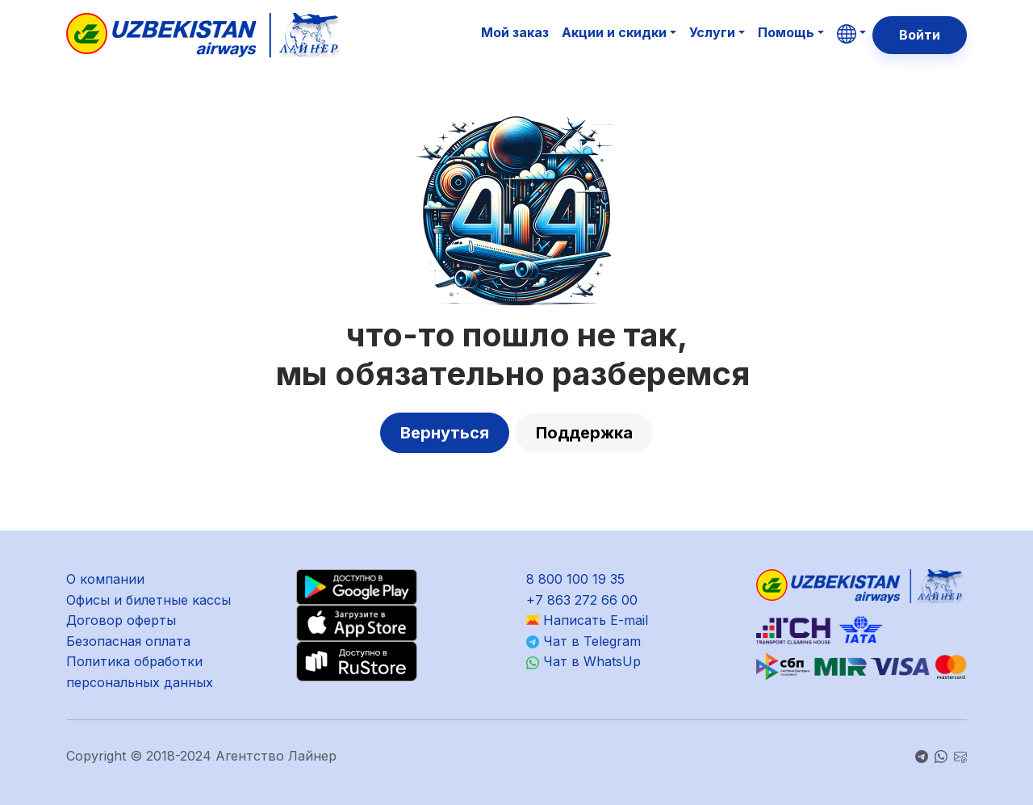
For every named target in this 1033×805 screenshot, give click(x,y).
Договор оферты (121, 620)
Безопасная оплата (128, 641)
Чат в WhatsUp (583, 661)
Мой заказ (515, 32)
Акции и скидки (614, 32)
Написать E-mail (587, 620)
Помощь (786, 32)
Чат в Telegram (583, 641)
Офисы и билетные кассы (148, 600)
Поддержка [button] (584, 432)
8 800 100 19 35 (575, 579)
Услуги (712, 32)
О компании (105, 579)
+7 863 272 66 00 (582, 600)
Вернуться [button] (444, 432)
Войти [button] (919, 35)
